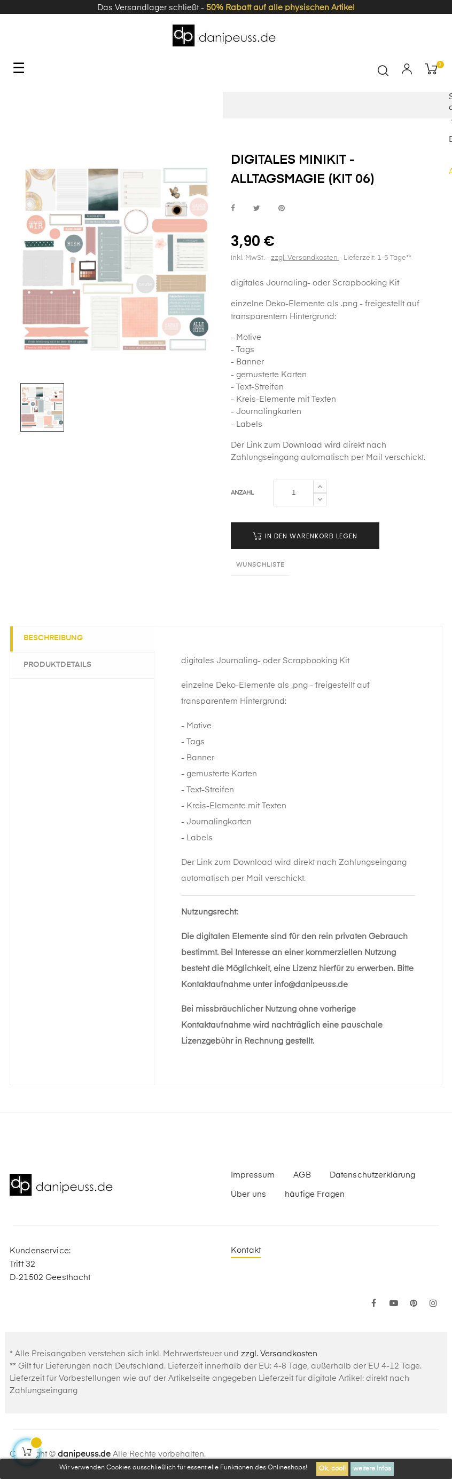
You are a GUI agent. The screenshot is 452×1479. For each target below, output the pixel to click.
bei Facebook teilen (233, 208)
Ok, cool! (332, 1469)
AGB (301, 1175)
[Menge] (294, 493)
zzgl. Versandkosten (305, 258)
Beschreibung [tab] (55, 638)
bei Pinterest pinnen (281, 208)
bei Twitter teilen (256, 208)
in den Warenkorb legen (305, 535)
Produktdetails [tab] (60, 664)
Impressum (253, 1175)
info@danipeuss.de (311, 985)
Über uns (248, 1194)
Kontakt (246, 1250)
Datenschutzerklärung (373, 1175)
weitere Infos (372, 1469)
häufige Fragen (315, 1194)
